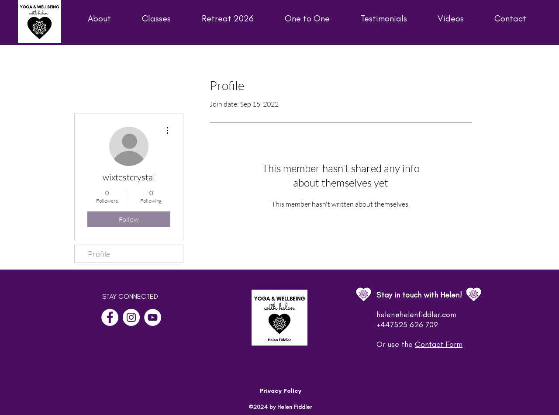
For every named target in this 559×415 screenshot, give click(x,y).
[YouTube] (152, 317)
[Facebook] (109, 317)
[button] (88, 18)
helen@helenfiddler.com (416, 314)
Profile (99, 254)
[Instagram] (131, 317)
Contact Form (438, 344)
